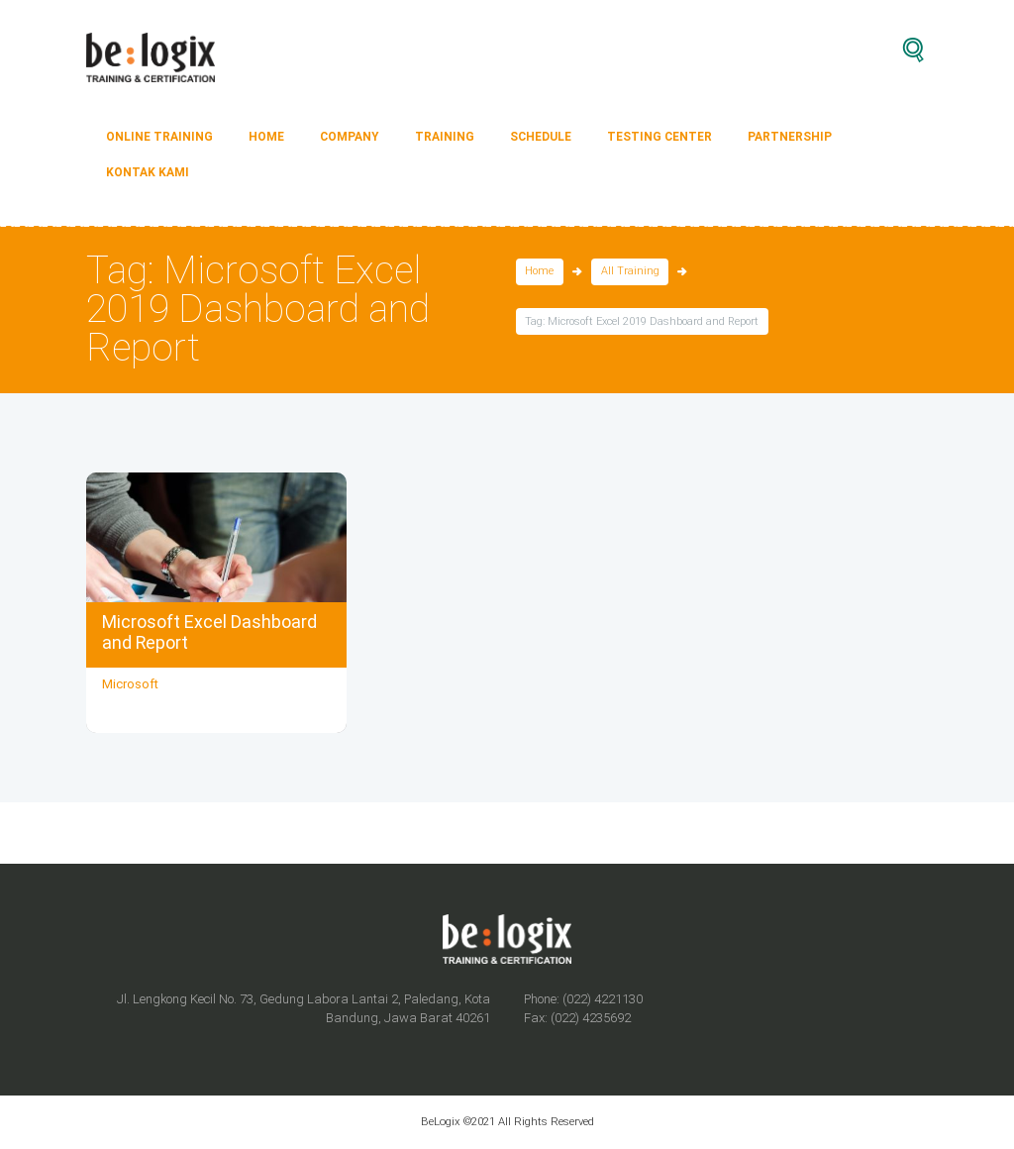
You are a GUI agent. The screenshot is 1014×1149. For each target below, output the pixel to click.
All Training (630, 271)
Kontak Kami (147, 172)
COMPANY (349, 137)
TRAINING (444, 137)
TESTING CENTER (659, 137)
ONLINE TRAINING (159, 137)
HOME (266, 137)
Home (539, 271)
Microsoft (130, 684)
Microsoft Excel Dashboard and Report (209, 632)
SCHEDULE (540, 137)
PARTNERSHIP (790, 137)
